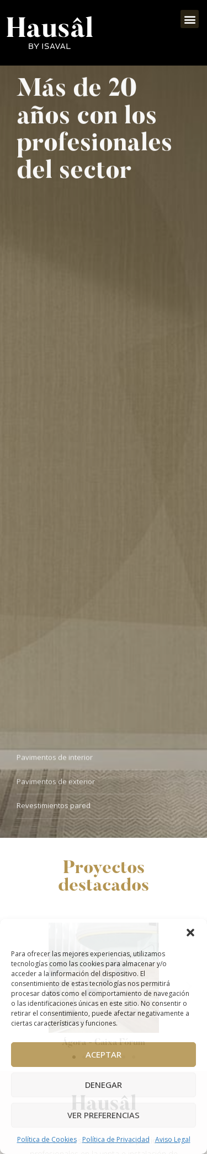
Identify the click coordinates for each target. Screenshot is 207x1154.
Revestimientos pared (54, 808)
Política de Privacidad (116, 1139)
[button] (190, 932)
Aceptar (103, 1054)
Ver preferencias (103, 1114)
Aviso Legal (172, 1139)
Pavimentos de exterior (56, 784)
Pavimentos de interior (55, 760)
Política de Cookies (47, 1139)
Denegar (103, 1084)
